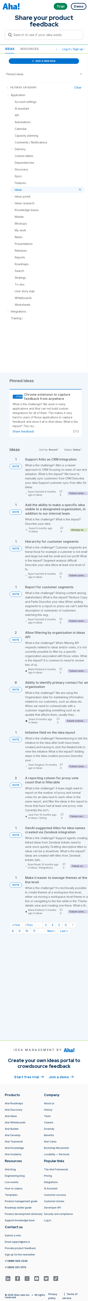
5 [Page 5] (59, 925)
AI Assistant (51, 1188)
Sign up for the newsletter (20, 1254)
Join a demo (61, 1077)
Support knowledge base (20, 1220)
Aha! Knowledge (14, 1147)
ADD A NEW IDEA (44, 60)
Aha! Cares (50, 1141)
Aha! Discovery (13, 1109)
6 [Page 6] (66, 925)
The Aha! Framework (56, 1169)
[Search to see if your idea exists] (46, 34)
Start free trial (29, 1077)
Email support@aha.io (17, 1241)
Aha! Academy (13, 1154)
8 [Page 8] (13, 931)
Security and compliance (58, 1213)
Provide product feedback (20, 1248)
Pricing (48, 1175)
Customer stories (54, 1201)
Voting (43, 817)
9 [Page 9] (20, 931)
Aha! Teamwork (14, 1141)
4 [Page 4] (52, 925)
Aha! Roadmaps (14, 1103)
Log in (47, 1220)
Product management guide (21, 1201)
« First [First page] (16, 925)
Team (47, 1116)
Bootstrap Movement (56, 1147)
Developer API (52, 1207)
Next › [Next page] (51, 931)
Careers (48, 1122)
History (48, 1109)
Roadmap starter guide (18, 1207)
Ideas (9, 49)
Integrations (46, 867)
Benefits (49, 1135)
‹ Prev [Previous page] (29, 925)
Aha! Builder (12, 1128)
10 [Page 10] (26, 931)
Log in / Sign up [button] (74, 49)
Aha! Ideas (11, 1116)
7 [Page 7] (72, 925)
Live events (12, 1182)
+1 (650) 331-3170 (15, 1267)
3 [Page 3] (46, 925)
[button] (57, 49)
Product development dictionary (24, 1213)
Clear (77, 87)
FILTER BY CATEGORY (21, 87)
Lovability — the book (56, 1154)
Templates (11, 1194)
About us (49, 1103)
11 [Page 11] (34, 931)
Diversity (49, 1128)
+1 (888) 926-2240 (16, 1260)
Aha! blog (10, 1169)
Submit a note (13, 1235)
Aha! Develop (13, 1135)
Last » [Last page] (64, 931)
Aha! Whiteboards (15, 1122)
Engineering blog (15, 1175)
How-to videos (13, 1188)
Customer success (55, 1194)
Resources (29, 49)
